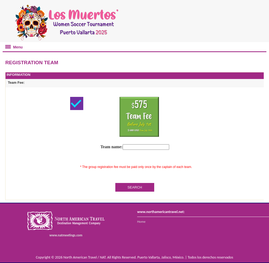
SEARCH (134, 187)
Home (141, 222)
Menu (13, 45)
